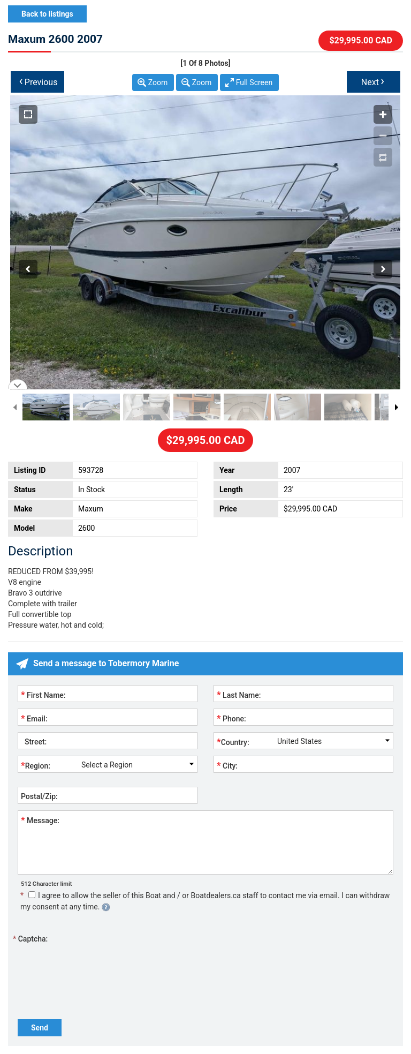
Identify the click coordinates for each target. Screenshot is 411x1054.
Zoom (158, 82)
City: (227, 765)
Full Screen (254, 82)
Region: (35, 765)
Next (372, 81)
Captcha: (30, 939)
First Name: (43, 694)
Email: (34, 718)
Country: (233, 741)
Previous (38, 81)
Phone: (231, 718)
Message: (40, 820)
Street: (34, 741)
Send (39, 1027)
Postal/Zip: (39, 796)
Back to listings (47, 14)
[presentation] (99, 966)
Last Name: (239, 694)
